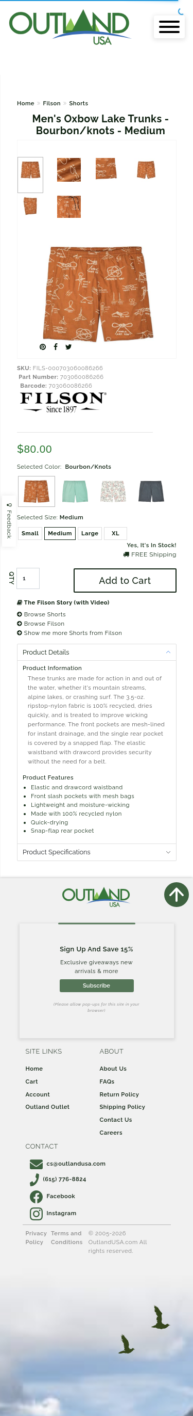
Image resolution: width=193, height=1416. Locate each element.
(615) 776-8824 (58, 1179)
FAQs (107, 1081)
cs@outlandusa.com (68, 1163)
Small (30, 533)
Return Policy (119, 1094)
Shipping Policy (123, 1106)
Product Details (46, 652)
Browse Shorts (41, 614)
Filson (51, 103)
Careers (111, 1132)
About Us (113, 1068)
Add (125, 580)
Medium (60, 533)
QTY (11, 578)
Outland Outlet (48, 1106)
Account (38, 1094)
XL (115, 533)
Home (25, 103)
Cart (32, 1081)
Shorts (78, 103)
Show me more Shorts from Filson (69, 633)
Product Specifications (57, 852)
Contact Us (116, 1119)
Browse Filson (40, 623)
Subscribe (96, 985)
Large (90, 533)
